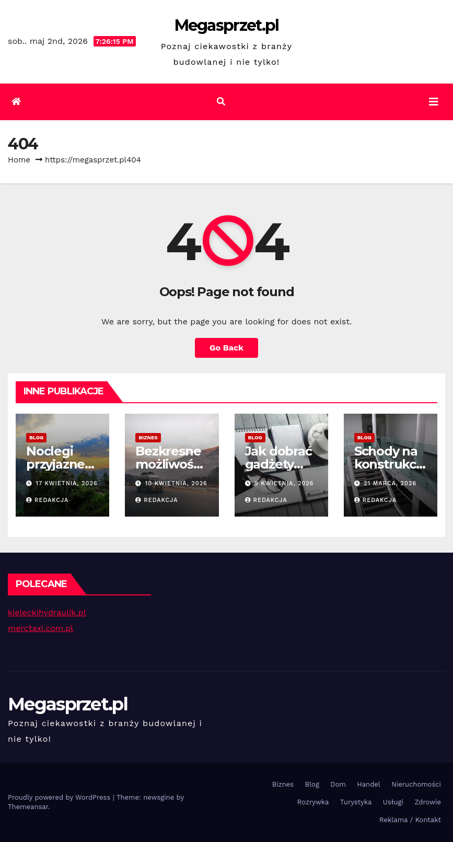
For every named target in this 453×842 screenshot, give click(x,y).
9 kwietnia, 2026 (283, 483)
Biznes (148, 437)
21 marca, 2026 (390, 483)
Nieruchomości (416, 784)
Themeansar (28, 807)
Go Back (226, 348)
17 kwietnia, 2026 (67, 483)
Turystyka (355, 802)
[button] (221, 102)
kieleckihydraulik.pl (47, 612)
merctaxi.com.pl (40, 628)
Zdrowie (427, 802)
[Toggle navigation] (433, 102)
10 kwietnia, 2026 (176, 483)
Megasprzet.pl (227, 25)
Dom (338, 784)
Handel (368, 784)
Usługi (393, 802)
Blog (36, 437)
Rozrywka (313, 802)
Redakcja (47, 500)
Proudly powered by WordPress (60, 797)
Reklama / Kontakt (410, 820)
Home (19, 160)
